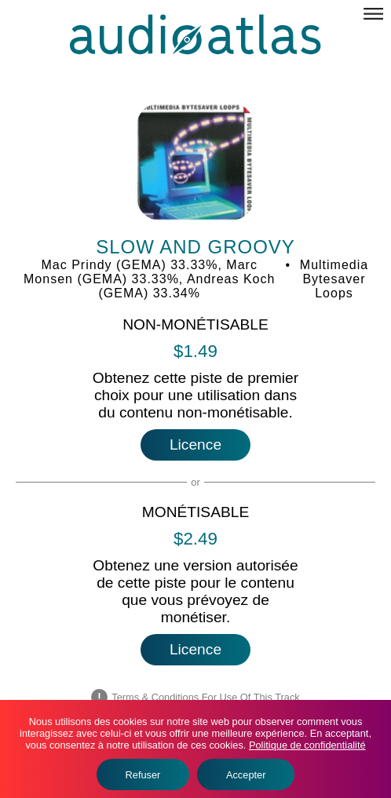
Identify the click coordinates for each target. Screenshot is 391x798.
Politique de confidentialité (307, 745)
